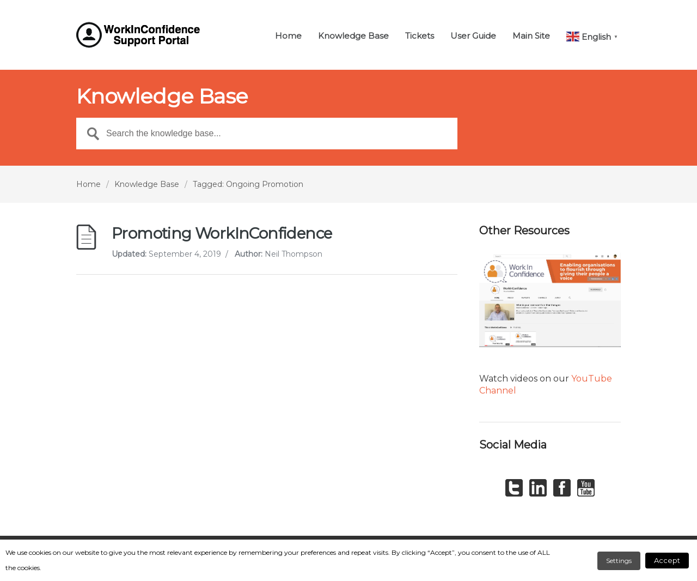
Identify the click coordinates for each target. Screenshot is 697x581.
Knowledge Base (353, 36)
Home (288, 36)
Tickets (419, 36)
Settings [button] (619, 560)
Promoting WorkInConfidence (222, 233)
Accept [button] (667, 560)
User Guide (473, 36)
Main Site (531, 36)
